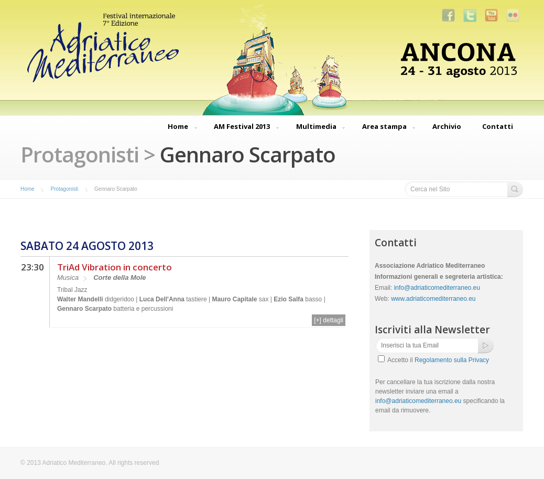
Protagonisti (64, 189)
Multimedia (316, 128)
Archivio (446, 126)
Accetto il (438, 360)
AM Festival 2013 (241, 128)
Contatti (497, 126)
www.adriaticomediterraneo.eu (433, 298)
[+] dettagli (328, 320)
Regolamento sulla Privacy (452, 360)
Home (178, 128)
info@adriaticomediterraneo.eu (437, 287)
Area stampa (384, 128)
